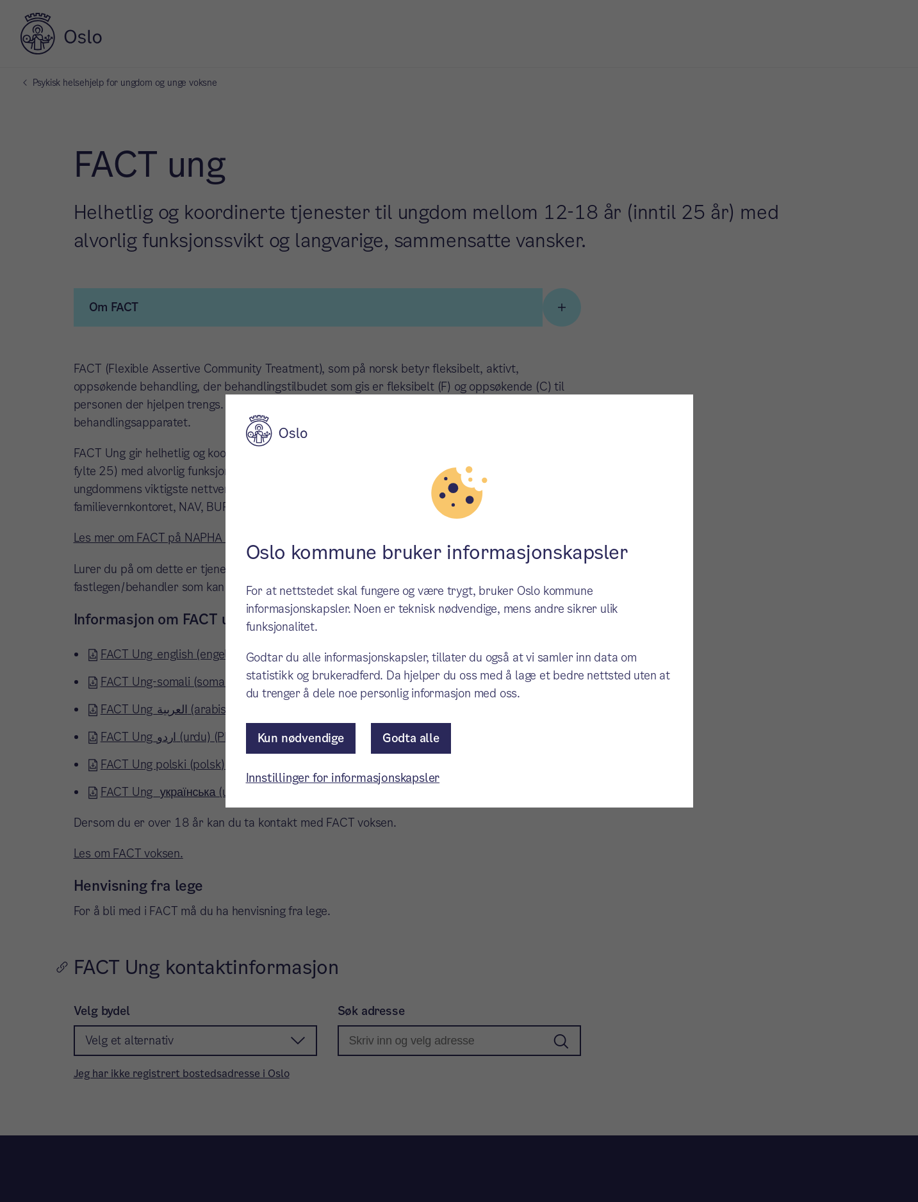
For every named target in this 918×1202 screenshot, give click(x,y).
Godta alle (410, 738)
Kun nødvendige (301, 738)
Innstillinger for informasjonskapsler (343, 778)
